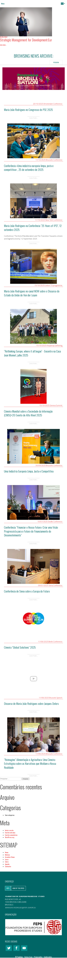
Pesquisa (56, 62)
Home (6, 852)
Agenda (7, 864)
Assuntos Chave (10, 857)
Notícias (7, 855)
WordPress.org (9, 837)
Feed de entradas (10, 832)
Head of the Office (18, 888)
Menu (2, 3)
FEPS (8, 888)
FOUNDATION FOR (12, 896)
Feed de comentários (11, 835)
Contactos (8, 866)
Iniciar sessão (9, 830)
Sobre (7, 862)
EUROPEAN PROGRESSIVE (28, 896)
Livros (7, 859)
